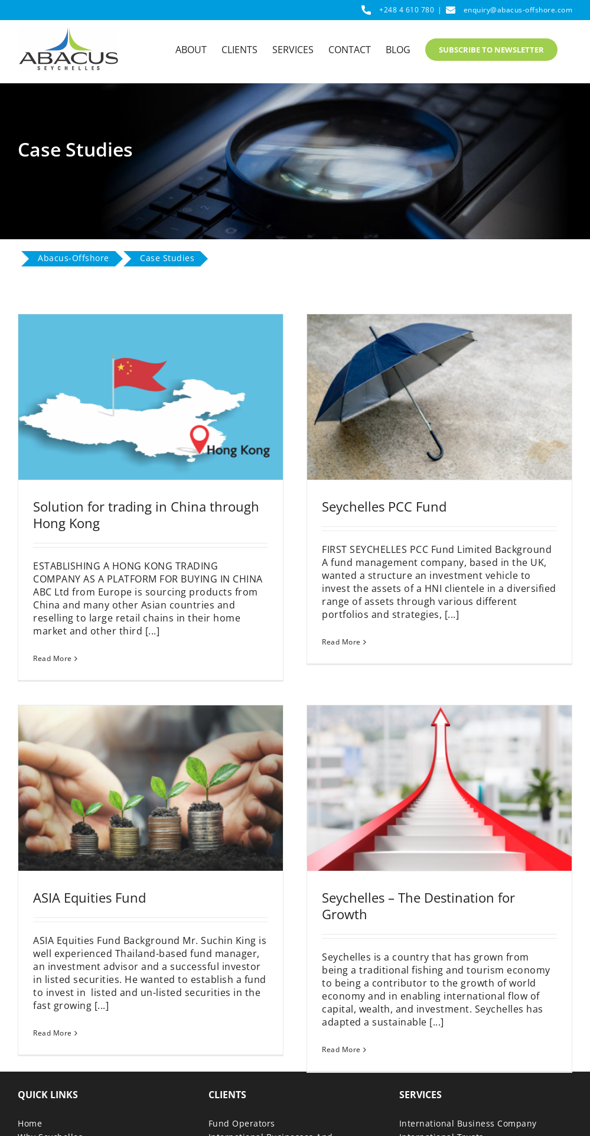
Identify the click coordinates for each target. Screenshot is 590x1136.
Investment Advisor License (457, 1121)
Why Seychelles (50, 1067)
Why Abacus (43, 1080)
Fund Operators (241, 1053)
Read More (52, 658)
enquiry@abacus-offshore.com (518, 10)
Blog (27, 1094)
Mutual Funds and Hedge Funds (466, 1094)
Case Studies (45, 1108)
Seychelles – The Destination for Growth (426, 884)
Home (30, 1053)
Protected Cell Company (449, 1108)
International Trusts (441, 1067)
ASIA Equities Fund (105, 876)
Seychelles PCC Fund (376, 506)
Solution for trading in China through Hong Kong (146, 514)
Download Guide (52, 1121)
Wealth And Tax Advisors (261, 1094)
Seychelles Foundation (446, 1080)
